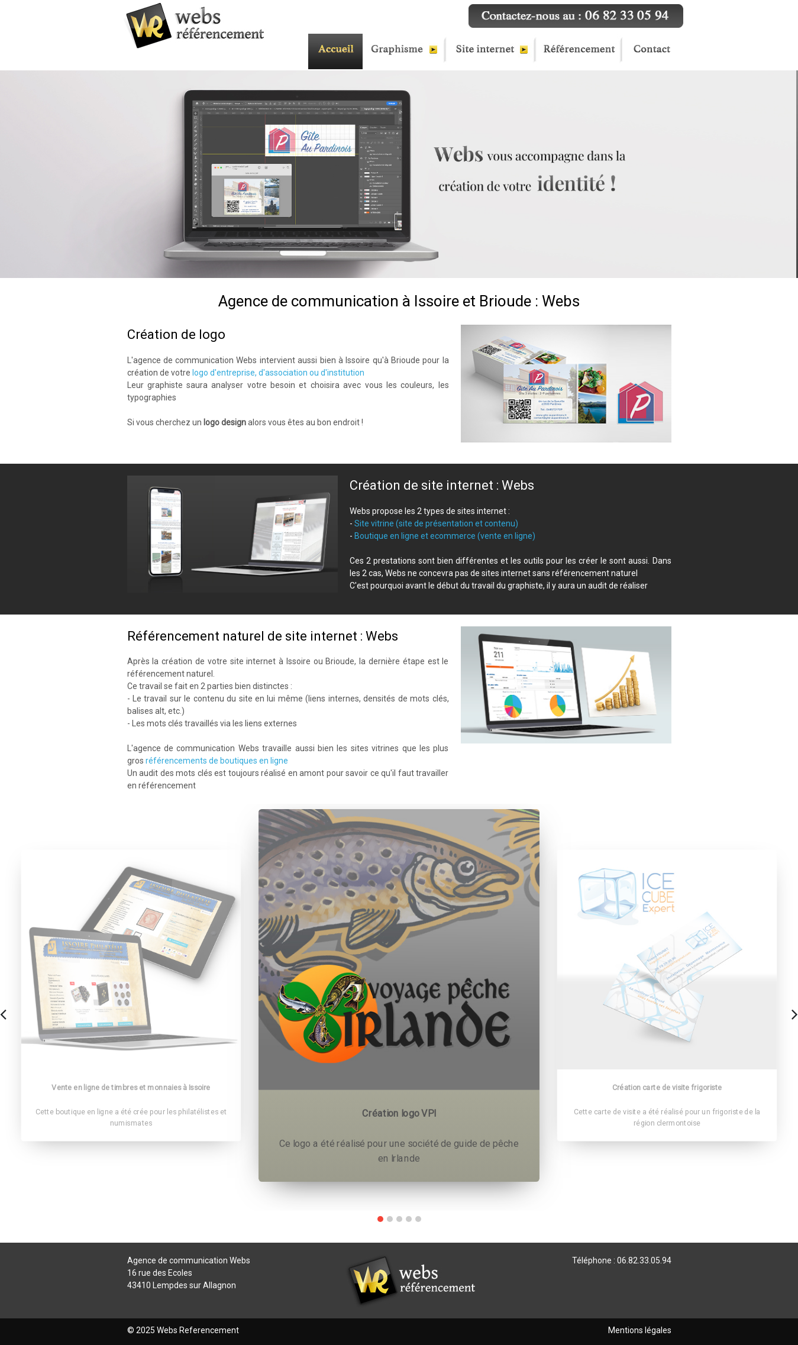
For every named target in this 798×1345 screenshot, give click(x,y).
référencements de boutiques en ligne (217, 760)
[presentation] (3, 1013)
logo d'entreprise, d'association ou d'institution (278, 372)
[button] (380, 1219)
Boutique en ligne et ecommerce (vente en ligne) (444, 536)
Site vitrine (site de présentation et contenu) (436, 523)
